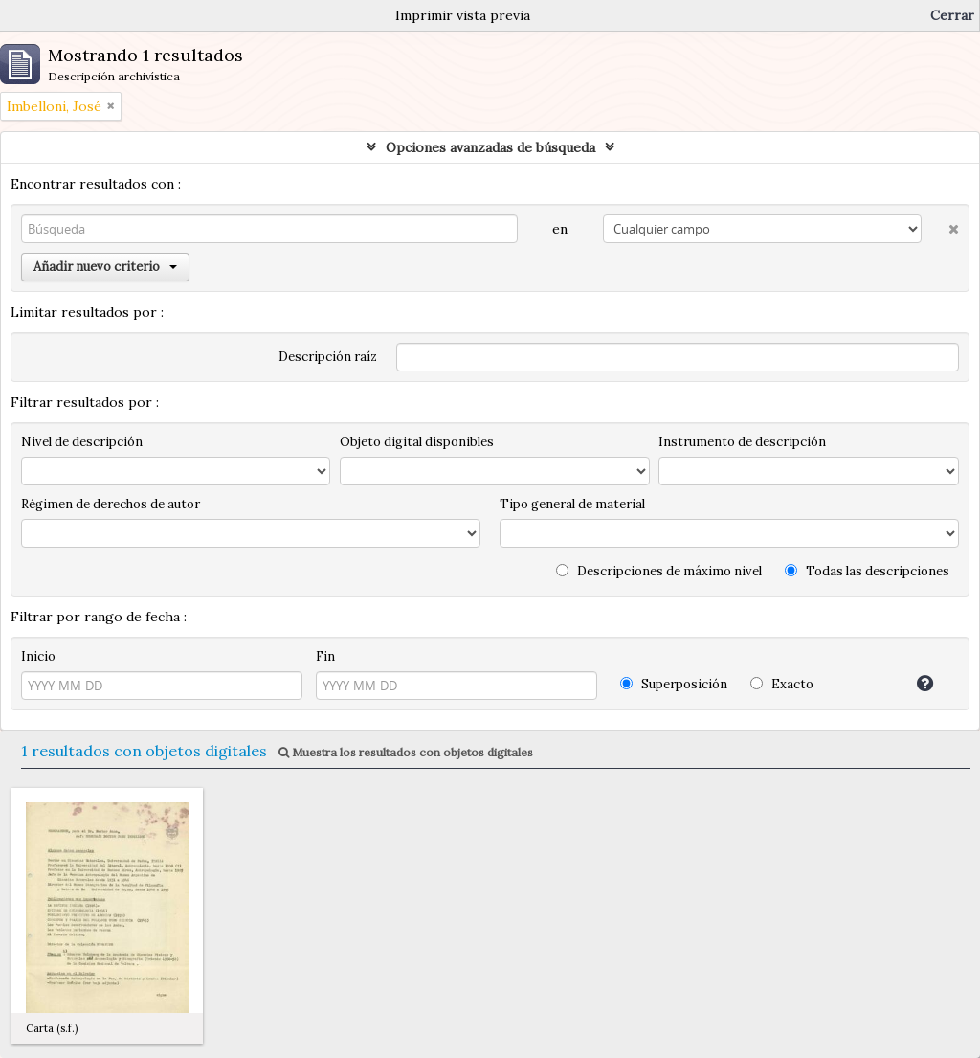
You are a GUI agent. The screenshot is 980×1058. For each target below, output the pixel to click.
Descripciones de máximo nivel (659, 571)
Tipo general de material (572, 504)
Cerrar (952, 15)
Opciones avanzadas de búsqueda (490, 147)
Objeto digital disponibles (417, 442)
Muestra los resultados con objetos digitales (405, 752)
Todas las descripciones (867, 571)
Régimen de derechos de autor (110, 504)
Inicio (38, 656)
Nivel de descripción (82, 442)
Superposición (673, 684)
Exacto (781, 684)
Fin (325, 656)
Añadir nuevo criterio (105, 267)
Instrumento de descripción (742, 442)
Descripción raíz (327, 357)
